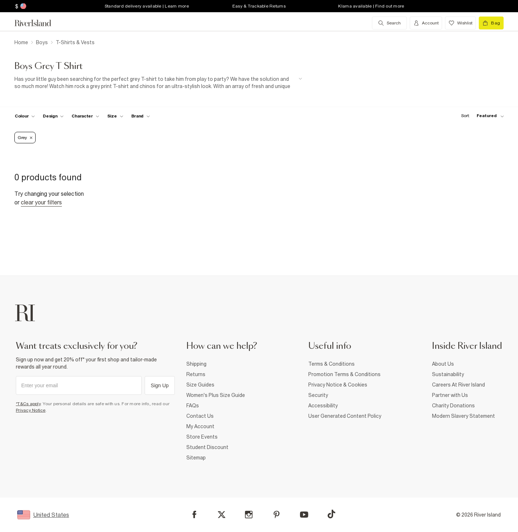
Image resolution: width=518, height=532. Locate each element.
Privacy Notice (31, 410)
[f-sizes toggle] (115, 116)
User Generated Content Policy (344, 416)
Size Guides (200, 385)
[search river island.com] (389, 23)
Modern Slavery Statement (463, 416)
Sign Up (160, 385)
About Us (443, 364)
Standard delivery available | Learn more (147, 6)
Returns (195, 374)
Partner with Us (450, 395)
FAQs (192, 405)
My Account (200, 426)
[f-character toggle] (85, 116)
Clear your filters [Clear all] (41, 202)
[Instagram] (249, 514)
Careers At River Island (458, 385)
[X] (221, 515)
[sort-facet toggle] (480, 116)
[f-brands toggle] (141, 116)
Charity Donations (453, 405)
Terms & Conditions (331, 364)
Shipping (196, 364)
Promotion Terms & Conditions (344, 374)
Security (318, 395)
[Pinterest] (276, 514)
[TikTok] (331, 514)
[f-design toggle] (53, 116)
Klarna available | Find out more (371, 6)
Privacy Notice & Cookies (337, 385)
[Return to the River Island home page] (38, 23)
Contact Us (200, 416)
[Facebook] (194, 514)
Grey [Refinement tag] (25, 137)
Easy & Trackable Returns (259, 6)
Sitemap (196, 458)
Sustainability (448, 374)
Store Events (202, 437)
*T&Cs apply (28, 403)
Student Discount (207, 447)
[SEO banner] (158, 83)
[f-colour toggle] (25, 116)
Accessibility (323, 405)
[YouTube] (304, 514)
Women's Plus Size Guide (215, 395)
